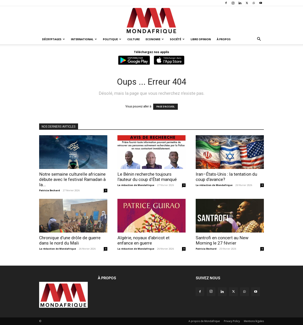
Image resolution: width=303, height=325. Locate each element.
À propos (224, 39)
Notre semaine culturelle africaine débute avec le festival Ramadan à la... (72, 179)
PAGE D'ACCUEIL (165, 106)
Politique (112, 39)
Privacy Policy (232, 321)
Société (177, 39)
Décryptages (53, 39)
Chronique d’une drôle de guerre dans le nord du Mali (70, 240)
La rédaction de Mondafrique (135, 185)
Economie (155, 39)
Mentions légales (254, 321)
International (84, 39)
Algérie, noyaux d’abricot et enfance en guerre (143, 240)
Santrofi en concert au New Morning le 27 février (222, 240)
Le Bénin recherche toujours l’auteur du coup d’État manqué (147, 177)
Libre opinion (201, 39)
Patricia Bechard (49, 190)
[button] (259, 39)
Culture (133, 39)
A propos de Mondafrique (204, 321)
